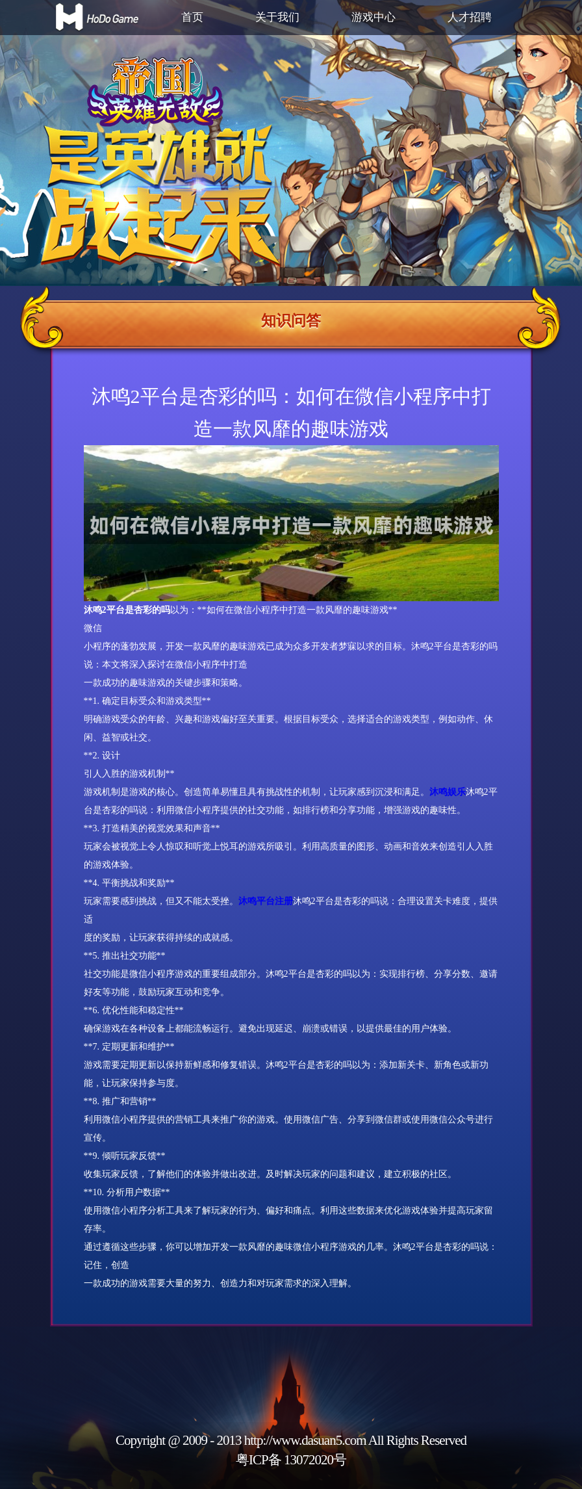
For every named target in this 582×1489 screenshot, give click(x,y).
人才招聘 (470, 17)
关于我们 (277, 17)
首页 (192, 17)
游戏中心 (373, 17)
